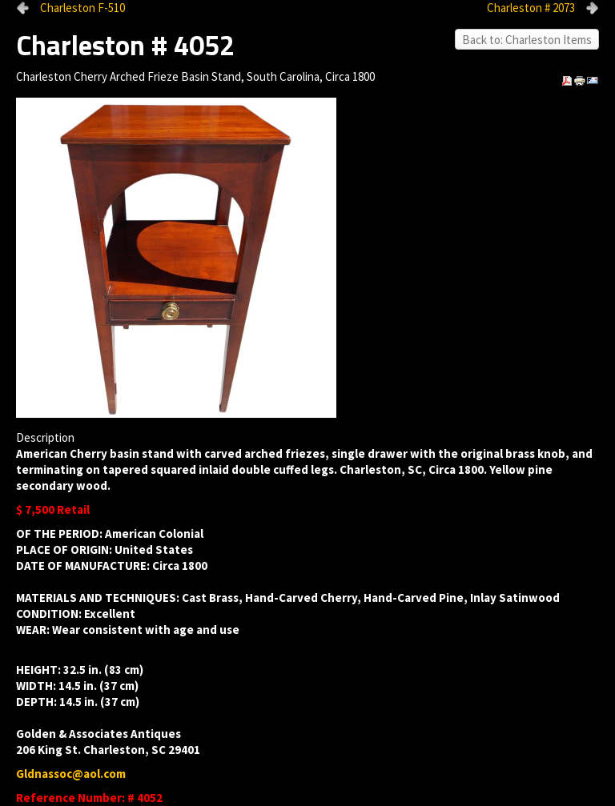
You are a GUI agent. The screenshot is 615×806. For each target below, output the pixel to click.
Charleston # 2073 (531, 7)
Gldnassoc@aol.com (71, 773)
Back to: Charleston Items (527, 39)
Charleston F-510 (82, 7)
